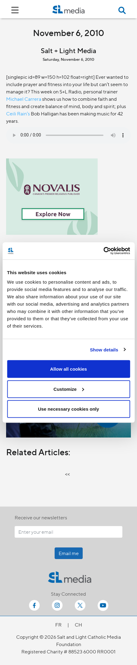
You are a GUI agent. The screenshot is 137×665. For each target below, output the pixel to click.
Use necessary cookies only (68, 409)
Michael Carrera (23, 99)
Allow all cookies (68, 369)
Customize (68, 388)
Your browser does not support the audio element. (68, 135)
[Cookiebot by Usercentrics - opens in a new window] (103, 251)
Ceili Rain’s (18, 113)
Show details (104, 349)
